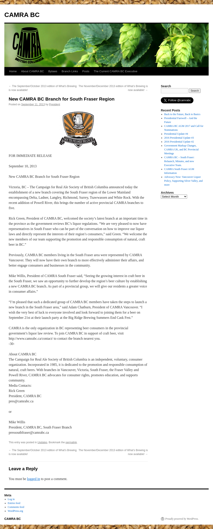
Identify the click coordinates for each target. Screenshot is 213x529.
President (54, 104)
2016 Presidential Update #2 (179, 141)
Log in (11, 499)
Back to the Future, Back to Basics (182, 114)
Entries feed (14, 503)
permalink (71, 442)
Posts (86, 71)
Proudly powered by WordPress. (182, 518)
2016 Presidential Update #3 (179, 137)
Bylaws (52, 71)
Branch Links (70, 71)
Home (13, 71)
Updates (42, 442)
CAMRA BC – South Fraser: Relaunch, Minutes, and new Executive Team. (179, 161)
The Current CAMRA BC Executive (115, 71)
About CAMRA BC (32, 71)
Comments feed (16, 507)
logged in (33, 479)
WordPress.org (15, 510)
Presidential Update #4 (176, 133)
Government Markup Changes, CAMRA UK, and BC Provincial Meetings (181, 149)
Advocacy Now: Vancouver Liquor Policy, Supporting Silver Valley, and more (183, 180)
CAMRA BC (22, 14)
